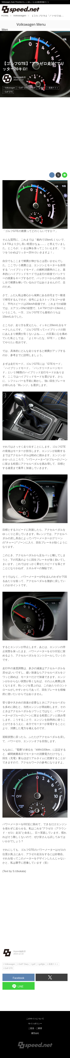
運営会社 (35, 1033)
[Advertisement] (35, 135)
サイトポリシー (35, 1023)
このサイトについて (35, 1019)
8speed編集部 (19, 77)
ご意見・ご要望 (35, 1028)
